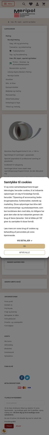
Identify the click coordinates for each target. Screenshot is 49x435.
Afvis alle (24, 252)
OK (24, 246)
